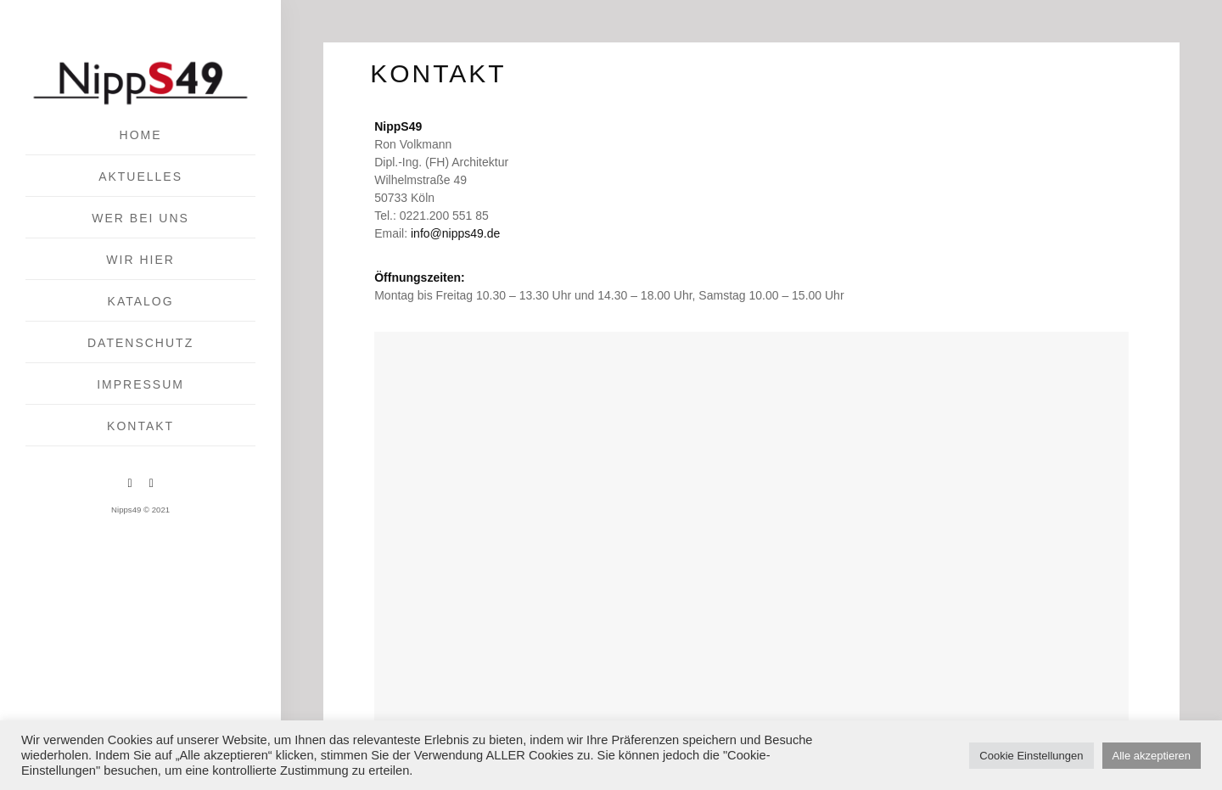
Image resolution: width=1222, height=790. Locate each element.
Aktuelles (140, 176)
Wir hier (140, 259)
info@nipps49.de (455, 233)
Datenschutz (140, 343)
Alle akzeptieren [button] (1152, 755)
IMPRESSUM (140, 384)
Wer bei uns (140, 218)
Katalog (141, 301)
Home (141, 135)
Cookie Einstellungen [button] (1031, 755)
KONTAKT (140, 426)
